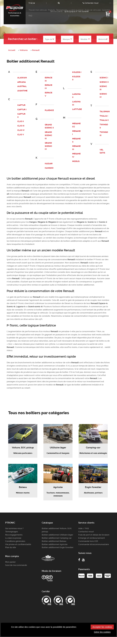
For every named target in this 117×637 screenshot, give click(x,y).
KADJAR (49, 163)
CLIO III (20, 126)
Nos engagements (13, 534)
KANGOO (49, 168)
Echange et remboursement (91, 538)
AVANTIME (22, 91)
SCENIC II (104, 82)
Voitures (24, 50)
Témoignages (11, 531)
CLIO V (20, 134)
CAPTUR (21, 105)
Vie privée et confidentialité (18, 544)
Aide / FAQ (83, 528)
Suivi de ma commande (16, 565)
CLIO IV (21, 130)
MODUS (76, 161)
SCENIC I (104, 77)
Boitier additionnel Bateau (54, 541)
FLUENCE (49, 110)
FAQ (30, 16)
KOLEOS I (76, 72)
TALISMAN (105, 111)
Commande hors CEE (88, 541)
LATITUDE (77, 109)
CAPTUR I (22, 109)
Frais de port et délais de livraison (93, 534)
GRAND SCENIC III (48, 135)
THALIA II (104, 120)
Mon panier (10, 562)
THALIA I (104, 116)
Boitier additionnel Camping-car (57, 538)
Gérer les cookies (102, 632)
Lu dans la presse (13, 538)
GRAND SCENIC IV (48, 146)
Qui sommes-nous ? (14, 528)
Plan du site (10, 547)
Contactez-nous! (91, 3)
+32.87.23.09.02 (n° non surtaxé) (76, 11)
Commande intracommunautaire (93, 544)
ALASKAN (22, 77)
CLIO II (20, 121)
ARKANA (21, 82)
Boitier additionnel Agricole (54, 544)
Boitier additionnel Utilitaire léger (57, 534)
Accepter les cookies (102, 627)
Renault (36, 50)
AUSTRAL (22, 86)
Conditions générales (15, 541)
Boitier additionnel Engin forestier (57, 547)
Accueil (11, 50)
